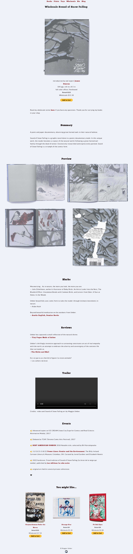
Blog (84, 1)
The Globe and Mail (40, 352)
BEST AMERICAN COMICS (44, 445)
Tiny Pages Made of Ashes (44, 337)
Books (49, 1)
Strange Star (66, 524)
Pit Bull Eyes (97, 524)
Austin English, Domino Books (45, 315)
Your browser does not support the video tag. (66, 393)
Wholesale (71, 1)
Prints (56, 1)
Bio (78, 1)
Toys (63, 1)
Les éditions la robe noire (58, 463)
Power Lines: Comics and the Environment (66, 451)
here (53, 110)
